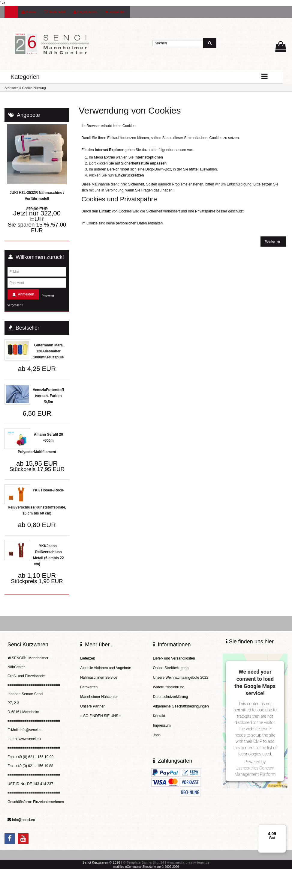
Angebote (28, 115)
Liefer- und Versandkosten (174, 658)
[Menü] (282, 828)
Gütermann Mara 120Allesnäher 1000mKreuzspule (48, 351)
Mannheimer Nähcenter (99, 697)
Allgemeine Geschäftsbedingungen (181, 706)
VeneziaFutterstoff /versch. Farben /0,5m (48, 396)
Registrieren (85, 12)
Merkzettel (54, 12)
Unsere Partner (92, 706)
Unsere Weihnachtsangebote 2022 (181, 677)
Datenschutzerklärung (170, 697)
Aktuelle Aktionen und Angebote (105, 668)
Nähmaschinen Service (98, 677)
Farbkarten (89, 687)
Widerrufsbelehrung (169, 687)
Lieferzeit (87, 658)
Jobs (157, 735)
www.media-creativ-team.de (188, 862)
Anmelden (116, 12)
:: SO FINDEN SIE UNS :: (100, 716)
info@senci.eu (23, 820)
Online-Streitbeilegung (171, 668)
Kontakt (159, 716)
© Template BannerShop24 (143, 862)
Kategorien (25, 76)
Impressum (162, 725)
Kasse (29, 12)
